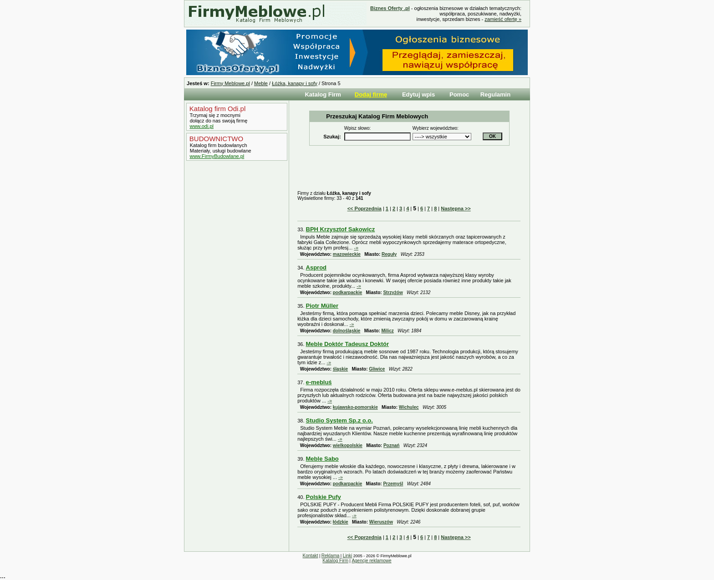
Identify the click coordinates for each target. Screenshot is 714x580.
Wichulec (409, 407)
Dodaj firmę (371, 94)
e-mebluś (319, 382)
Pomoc (459, 94)
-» (356, 247)
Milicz (387, 330)
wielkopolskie (347, 445)
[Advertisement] (234, 315)
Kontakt (310, 555)
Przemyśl (393, 483)
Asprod (316, 267)
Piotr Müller (322, 305)
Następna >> (455, 208)
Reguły (389, 254)
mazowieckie (347, 254)
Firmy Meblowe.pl (230, 83)
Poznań (391, 445)
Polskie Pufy (323, 497)
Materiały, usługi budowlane (220, 150)
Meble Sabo (322, 458)
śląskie (340, 368)
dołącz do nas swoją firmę (218, 120)
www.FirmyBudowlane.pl (216, 156)
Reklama (330, 555)
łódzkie (340, 521)
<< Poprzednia (364, 208)
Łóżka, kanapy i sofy (294, 83)
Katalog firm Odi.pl (217, 108)
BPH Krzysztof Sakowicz (340, 229)
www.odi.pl (201, 126)
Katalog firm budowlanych (218, 145)
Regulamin (495, 94)
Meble (261, 83)
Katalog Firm (323, 94)
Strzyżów (393, 292)
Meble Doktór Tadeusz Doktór (347, 344)
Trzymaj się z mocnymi (214, 115)
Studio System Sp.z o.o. (339, 420)
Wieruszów (381, 521)
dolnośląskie (347, 330)
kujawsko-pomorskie (355, 407)
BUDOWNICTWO (215, 138)
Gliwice (377, 368)
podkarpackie (347, 292)
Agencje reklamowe (371, 560)
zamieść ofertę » (502, 19)
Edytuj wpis (418, 94)
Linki (347, 555)
